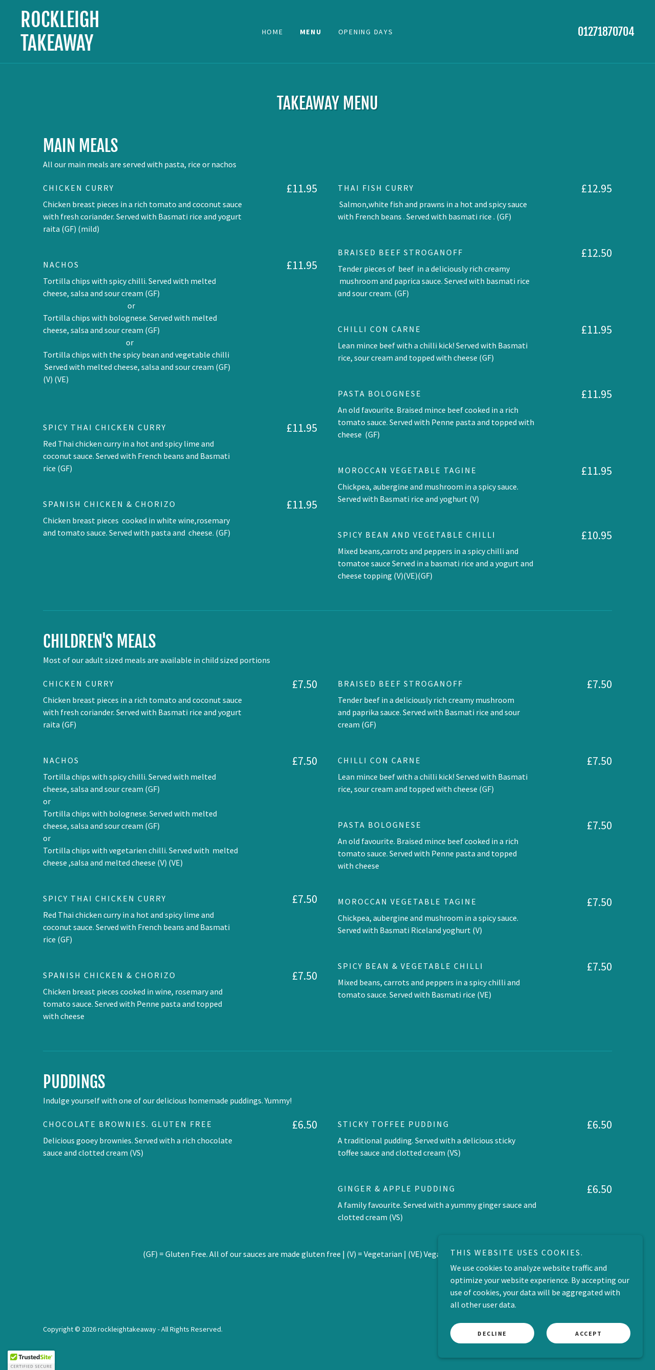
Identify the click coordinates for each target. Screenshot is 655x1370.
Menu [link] (311, 31)
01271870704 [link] (606, 31)
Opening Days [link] (366, 31)
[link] (97, 47)
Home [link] (272, 31)
